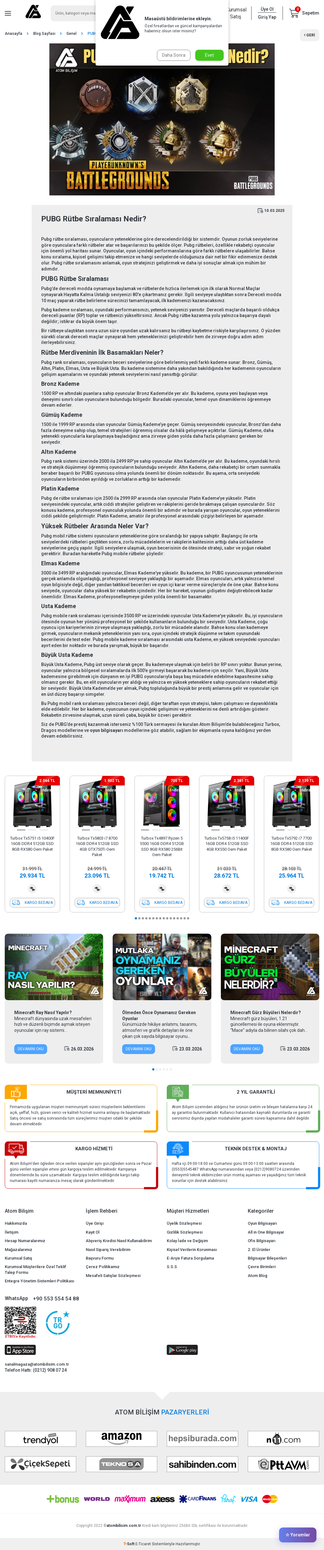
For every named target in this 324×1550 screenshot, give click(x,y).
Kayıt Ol (92, 1232)
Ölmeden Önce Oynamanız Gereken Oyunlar (159, 1015)
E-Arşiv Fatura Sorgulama (190, 1258)
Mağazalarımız (18, 1249)
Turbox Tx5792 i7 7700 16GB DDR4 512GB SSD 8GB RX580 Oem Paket (291, 844)
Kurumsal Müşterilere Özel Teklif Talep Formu (35, 1269)
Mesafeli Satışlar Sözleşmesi (113, 1275)
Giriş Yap (267, 17)
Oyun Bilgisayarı (262, 1223)
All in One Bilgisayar (266, 1232)
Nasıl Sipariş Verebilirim (108, 1249)
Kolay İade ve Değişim (187, 1240)
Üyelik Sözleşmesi (184, 1223)
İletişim (11, 1232)
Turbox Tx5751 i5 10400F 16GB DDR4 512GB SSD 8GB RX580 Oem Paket (32, 844)
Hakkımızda (16, 1223)
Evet (209, 55)
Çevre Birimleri (262, 1266)
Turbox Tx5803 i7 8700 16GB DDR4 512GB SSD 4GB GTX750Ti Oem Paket (97, 846)
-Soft (129, 1544)
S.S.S (172, 1266)
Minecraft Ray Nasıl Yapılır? (43, 1012)
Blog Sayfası (44, 33)
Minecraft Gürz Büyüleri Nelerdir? (265, 1012)
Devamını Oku (31, 1049)
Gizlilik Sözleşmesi (184, 1232)
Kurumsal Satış (235, 13)
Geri (309, 35)
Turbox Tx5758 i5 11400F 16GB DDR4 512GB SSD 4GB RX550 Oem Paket (226, 844)
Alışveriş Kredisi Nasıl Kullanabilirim (119, 1240)
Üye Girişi (94, 1223)
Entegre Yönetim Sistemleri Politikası (39, 1281)
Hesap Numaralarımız (25, 1240)
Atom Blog (257, 1275)
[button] (21, 830)
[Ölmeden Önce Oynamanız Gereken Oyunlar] (162, 967)
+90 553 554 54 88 (56, 1298)
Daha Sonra (173, 55)
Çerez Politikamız (103, 1266)
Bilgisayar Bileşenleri (267, 1258)
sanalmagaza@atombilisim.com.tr (37, 1364)
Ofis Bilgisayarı (261, 1240)
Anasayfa (13, 33)
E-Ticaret (143, 1544)
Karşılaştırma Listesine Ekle (32, 888)
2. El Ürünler (259, 1249)
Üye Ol (267, 9)
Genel (71, 33)
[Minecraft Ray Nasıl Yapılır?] (54, 967)
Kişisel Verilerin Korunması (192, 1249)
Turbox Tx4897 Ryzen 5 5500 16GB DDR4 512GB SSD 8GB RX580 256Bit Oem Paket (162, 846)
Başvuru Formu (100, 1258)
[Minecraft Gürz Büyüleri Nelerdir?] (270, 967)
